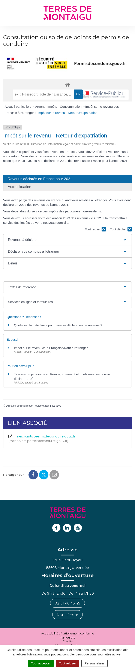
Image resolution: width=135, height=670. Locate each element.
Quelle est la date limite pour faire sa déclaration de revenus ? (58, 325)
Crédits (68, 641)
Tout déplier (121, 229)
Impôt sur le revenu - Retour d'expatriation (68, 113)
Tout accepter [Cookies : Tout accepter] (41, 663)
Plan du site (67, 637)
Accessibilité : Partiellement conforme (67, 633)
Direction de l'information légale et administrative (33, 405)
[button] (67, 240)
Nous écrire (67, 615)
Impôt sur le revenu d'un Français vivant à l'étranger (51, 348)
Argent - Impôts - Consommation (58, 106)
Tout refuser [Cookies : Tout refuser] (67, 663)
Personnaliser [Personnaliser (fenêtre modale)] (94, 663)
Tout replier (95, 229)
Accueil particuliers (18, 106)
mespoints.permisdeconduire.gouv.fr (41, 438)
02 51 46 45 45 (67, 603)
